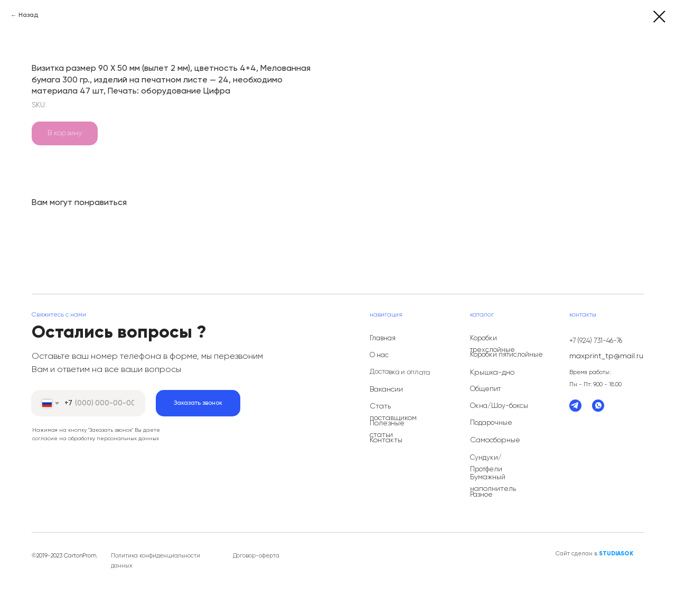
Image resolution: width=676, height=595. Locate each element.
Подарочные (491, 423)
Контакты (386, 440)
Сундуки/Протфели (486, 463)
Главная (383, 338)
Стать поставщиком (393, 412)
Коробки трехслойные (492, 344)
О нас (379, 355)
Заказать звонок (198, 403)
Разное (481, 494)
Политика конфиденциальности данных (155, 561)
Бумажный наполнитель (493, 482)
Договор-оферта (256, 556)
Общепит (485, 389)
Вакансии (386, 389)
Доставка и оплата (400, 372)
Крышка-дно (492, 372)
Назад (28, 15)
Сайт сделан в (594, 553)
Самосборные (495, 440)
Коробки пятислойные (506, 354)
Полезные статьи (387, 429)
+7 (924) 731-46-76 (595, 341)
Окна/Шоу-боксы (499, 406)
